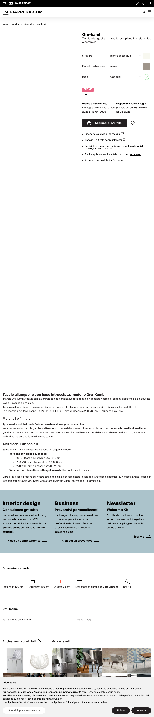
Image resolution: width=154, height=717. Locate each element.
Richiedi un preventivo (77, 541)
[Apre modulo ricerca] (143, 12)
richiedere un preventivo (104, 146)
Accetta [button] (141, 710)
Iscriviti (139, 536)
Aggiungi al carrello (104, 123)
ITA (5, 3)
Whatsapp (135, 154)
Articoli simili (61, 641)
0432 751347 (23, 3)
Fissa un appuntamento (24, 541)
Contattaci (119, 160)
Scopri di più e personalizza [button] (24, 710)
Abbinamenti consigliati (19, 641)
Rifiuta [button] (121, 710)
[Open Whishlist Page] (143, 3)
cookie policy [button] (113, 692)
